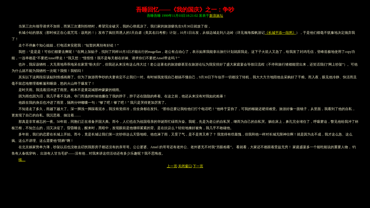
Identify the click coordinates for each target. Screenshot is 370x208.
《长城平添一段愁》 (280, 33)
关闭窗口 (185, 166)
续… (21, 160)
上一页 (172, 166)
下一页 (198, 166)
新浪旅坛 (216, 16)
